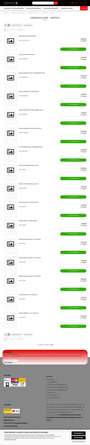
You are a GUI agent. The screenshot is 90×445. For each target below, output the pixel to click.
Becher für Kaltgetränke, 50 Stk (28, 165)
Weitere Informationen (78, 441)
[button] (72, 3)
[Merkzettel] (81, 3)
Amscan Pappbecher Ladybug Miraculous (32, 73)
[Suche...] (56, 3)
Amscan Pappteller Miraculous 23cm (30, 128)
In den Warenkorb (73, 49)
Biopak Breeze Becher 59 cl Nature (30, 276)
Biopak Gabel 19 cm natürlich (28, 294)
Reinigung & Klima (67, 8)
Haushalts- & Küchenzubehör (13, 8)
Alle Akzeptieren (78, 433)
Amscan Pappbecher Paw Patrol (29, 91)
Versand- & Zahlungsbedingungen (57, 384)
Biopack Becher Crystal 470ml (28, 202)
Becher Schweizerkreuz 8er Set (28, 184)
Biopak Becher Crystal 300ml (28, 221)
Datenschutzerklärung (10, 439)
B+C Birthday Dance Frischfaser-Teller (31, 147)
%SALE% (83, 8)
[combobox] (17, 25)
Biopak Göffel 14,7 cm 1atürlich (28, 313)
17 (19, 29)
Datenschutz (51, 392)
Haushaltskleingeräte (51, 8)
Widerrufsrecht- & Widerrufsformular (58, 387)
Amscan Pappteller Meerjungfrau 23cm (31, 110)
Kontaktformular (52, 382)
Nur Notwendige (78, 437)
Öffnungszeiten (52, 395)
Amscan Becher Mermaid (27, 54)
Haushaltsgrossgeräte (33, 8)
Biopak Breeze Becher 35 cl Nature (30, 239)
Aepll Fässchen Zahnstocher (27, 36)
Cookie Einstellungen (54, 397)
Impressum (51, 379)
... (16, 29)
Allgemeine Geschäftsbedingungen (58, 390)
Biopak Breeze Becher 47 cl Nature (30, 258)
